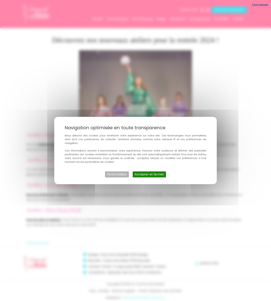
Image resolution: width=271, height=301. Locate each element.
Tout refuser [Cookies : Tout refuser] (260, 4)
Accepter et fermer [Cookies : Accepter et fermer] (149, 174)
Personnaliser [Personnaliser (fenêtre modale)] (117, 174)
